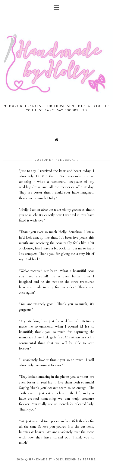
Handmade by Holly (46, 459)
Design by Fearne (80, 459)
